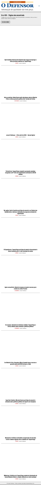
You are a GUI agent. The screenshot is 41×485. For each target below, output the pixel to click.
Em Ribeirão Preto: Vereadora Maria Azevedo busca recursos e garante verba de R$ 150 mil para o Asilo (20, 363)
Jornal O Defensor (22, 63)
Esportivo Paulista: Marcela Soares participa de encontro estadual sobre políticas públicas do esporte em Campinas (20, 400)
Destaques (17, 100)
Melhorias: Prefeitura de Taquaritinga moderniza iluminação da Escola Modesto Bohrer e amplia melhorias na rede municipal (20, 476)
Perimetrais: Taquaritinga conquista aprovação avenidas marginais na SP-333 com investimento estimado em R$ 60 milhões (20, 172)
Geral (17, 136)
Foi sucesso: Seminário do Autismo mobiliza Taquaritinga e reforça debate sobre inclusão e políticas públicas (20, 325)
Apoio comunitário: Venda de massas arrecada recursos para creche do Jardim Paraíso (20, 288)
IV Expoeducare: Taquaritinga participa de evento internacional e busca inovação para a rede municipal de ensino (20, 250)
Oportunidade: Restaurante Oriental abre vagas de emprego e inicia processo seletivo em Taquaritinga (20, 60)
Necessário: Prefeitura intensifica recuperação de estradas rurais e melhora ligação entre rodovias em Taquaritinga (20, 438)
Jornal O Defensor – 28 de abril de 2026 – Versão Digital (20, 135)
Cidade (17, 63)
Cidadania (17, 290)
